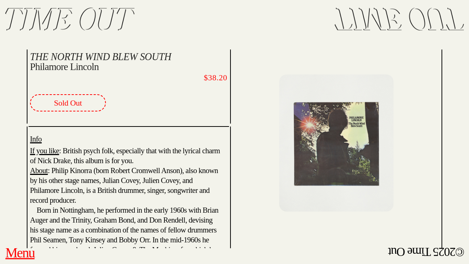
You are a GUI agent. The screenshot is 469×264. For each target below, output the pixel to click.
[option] (336, 135)
